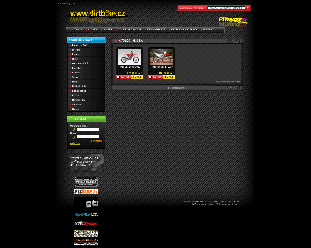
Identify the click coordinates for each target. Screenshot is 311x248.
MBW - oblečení (80, 63)
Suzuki (75, 77)
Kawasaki (76, 72)
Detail (137, 77)
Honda (138, 40)
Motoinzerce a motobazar (227, 204)
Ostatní (75, 109)
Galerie (107, 29)
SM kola (76, 49)
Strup (236, 201)
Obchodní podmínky (184, 29)
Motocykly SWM (80, 45)
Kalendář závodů (129, 29)
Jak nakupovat (156, 29)
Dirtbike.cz (200, 201)
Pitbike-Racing (79, 90)
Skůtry (75, 58)
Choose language (66, 3)
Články (92, 29)
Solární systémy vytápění (203, 204)
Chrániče (76, 104)
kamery (75, 54)
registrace (75, 143)
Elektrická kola (79, 86)
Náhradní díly (78, 100)
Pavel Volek (219, 201)
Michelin (76, 68)
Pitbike (75, 95)
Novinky (77, 29)
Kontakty (209, 29)
